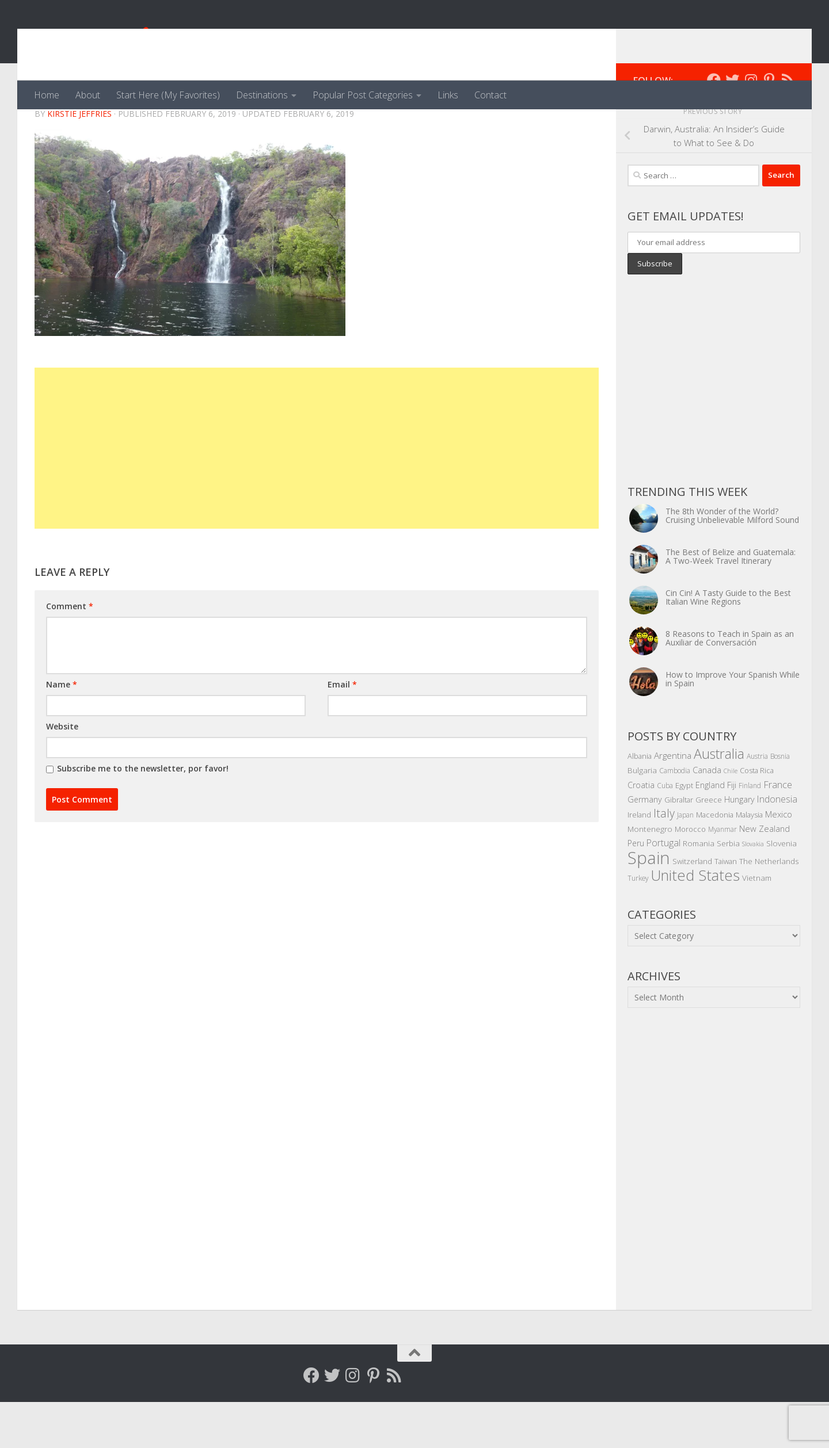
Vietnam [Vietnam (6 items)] (756, 923)
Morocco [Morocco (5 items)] (690, 875)
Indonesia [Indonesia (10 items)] (777, 845)
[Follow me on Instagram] (751, 126)
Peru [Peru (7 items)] (636, 889)
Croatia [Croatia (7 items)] (641, 831)
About (87, 95)
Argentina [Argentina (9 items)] (672, 801)
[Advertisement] (317, 494)
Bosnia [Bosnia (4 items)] (780, 802)
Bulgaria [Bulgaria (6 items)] (642, 816)
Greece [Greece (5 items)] (708, 845)
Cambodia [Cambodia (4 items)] (674, 816)
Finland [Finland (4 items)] (750, 831)
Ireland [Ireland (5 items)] (639, 860)
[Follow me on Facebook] (714, 126)
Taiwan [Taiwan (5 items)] (725, 907)
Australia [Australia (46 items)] (719, 799)
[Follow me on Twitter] (732, 126)
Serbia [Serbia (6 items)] (728, 889)
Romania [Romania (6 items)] (698, 889)
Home (46, 95)
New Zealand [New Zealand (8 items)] (764, 874)
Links (448, 95)
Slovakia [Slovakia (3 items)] (753, 890)
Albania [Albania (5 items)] (640, 802)
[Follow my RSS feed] (787, 126)
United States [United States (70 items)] (695, 921)
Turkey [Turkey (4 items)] (638, 924)
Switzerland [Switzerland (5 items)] (692, 907)
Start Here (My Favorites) (168, 95)
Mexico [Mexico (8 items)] (778, 860)
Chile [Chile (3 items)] (730, 817)
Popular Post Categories (363, 95)
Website (62, 772)
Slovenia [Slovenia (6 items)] (781, 889)
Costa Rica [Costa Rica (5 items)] (757, 816)
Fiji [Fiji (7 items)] (731, 831)
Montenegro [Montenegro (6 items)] (650, 874)
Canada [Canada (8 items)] (707, 816)
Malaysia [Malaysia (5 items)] (749, 860)
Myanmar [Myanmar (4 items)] (722, 875)
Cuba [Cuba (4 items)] (665, 831)
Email (342, 730)
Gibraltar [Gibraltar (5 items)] (678, 845)
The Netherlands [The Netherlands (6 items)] (769, 906)
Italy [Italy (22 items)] (664, 859)
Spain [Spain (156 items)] (649, 903)
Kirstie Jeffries (79, 159)
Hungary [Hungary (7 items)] (739, 845)
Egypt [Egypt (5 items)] (684, 831)
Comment (69, 652)
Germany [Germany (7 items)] (645, 845)
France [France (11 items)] (777, 830)
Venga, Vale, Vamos (141, 40)
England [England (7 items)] (710, 831)
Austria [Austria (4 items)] (757, 802)
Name (61, 730)
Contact (490, 95)
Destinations (262, 95)
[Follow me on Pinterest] (769, 126)
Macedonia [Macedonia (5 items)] (714, 860)
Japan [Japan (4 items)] (685, 860)
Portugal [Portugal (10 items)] (663, 888)
